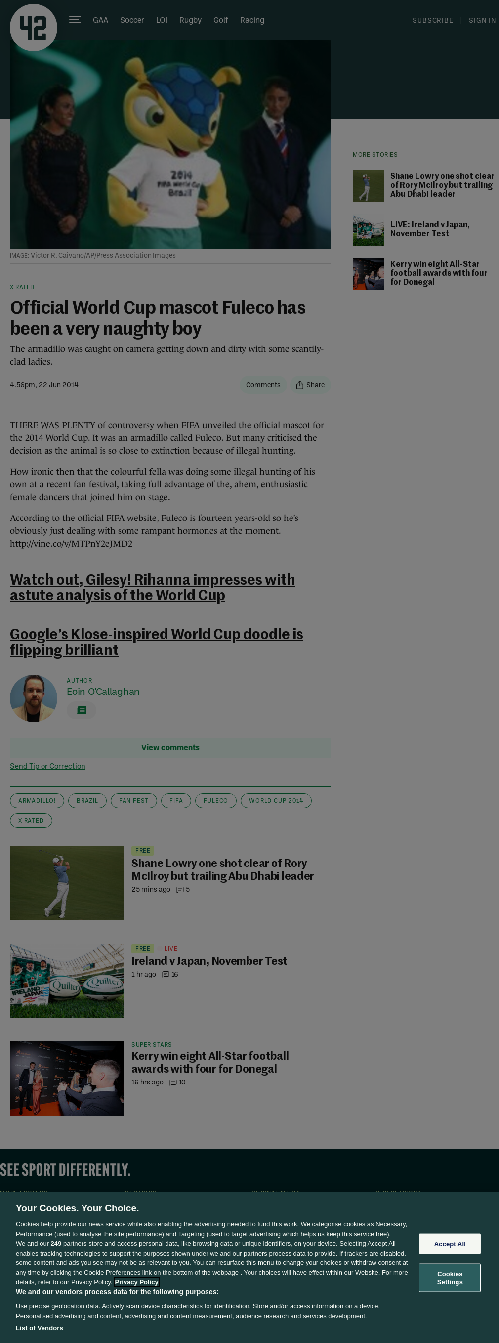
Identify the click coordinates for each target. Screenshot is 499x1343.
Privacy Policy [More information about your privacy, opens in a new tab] (137, 1282)
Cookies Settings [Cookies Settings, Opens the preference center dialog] (450, 1278)
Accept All (450, 1243)
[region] (249, 1267)
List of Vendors (39, 1328)
